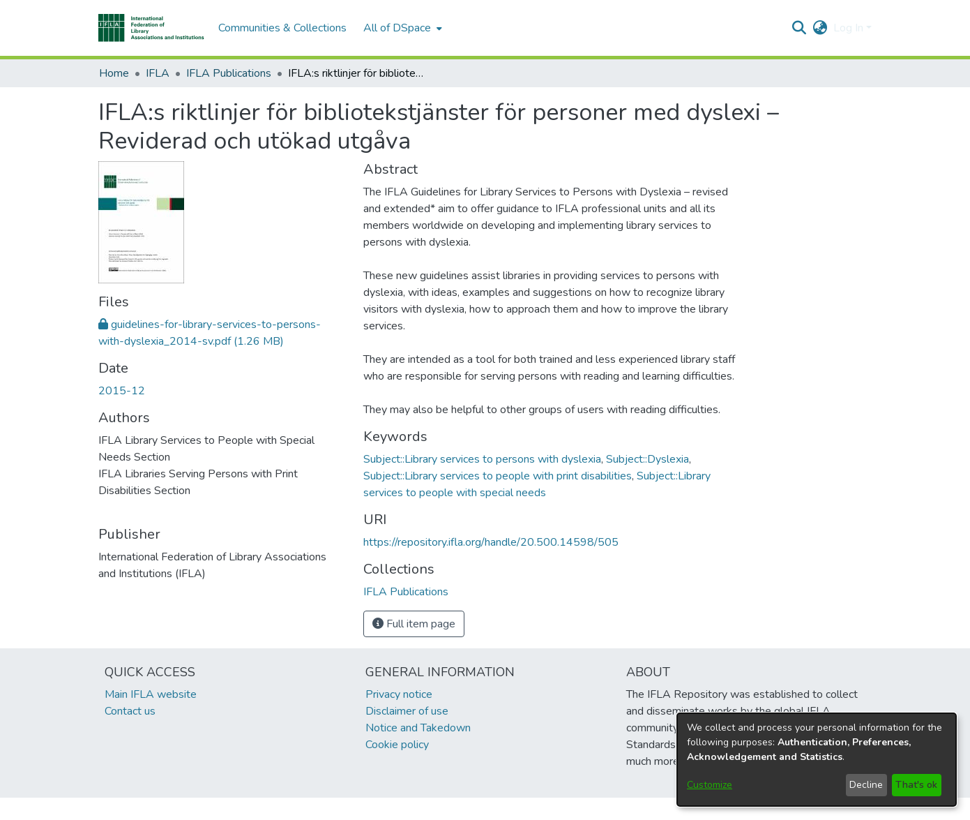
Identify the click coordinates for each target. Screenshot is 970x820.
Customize (709, 784)
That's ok (916, 784)
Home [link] (114, 73)
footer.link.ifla (423, 809)
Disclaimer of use (406, 711)
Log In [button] (849, 28)
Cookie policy (397, 744)
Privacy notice (398, 694)
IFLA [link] (157, 73)
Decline (866, 784)
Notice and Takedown (418, 728)
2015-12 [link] (121, 390)
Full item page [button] (413, 624)
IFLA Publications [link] (228, 73)
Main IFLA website (151, 694)
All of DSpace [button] (397, 28)
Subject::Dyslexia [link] (647, 459)
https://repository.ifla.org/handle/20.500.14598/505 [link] (491, 542)
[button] (151, 28)
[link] (405, 591)
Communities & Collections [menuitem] (282, 28)
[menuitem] (401, 28)
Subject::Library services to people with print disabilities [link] (497, 476)
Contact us (130, 711)
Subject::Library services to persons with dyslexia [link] (482, 459)
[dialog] (816, 759)
